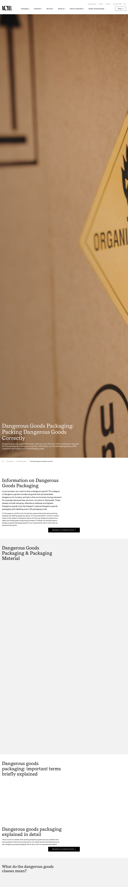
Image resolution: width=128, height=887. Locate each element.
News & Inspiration (76, 9)
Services (49, 9)
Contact (108, 4)
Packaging (24, 9)
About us (61, 9)
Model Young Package (96, 9)
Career (101, 4)
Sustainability (92, 4)
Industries (37, 9)
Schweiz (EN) (117, 4)
